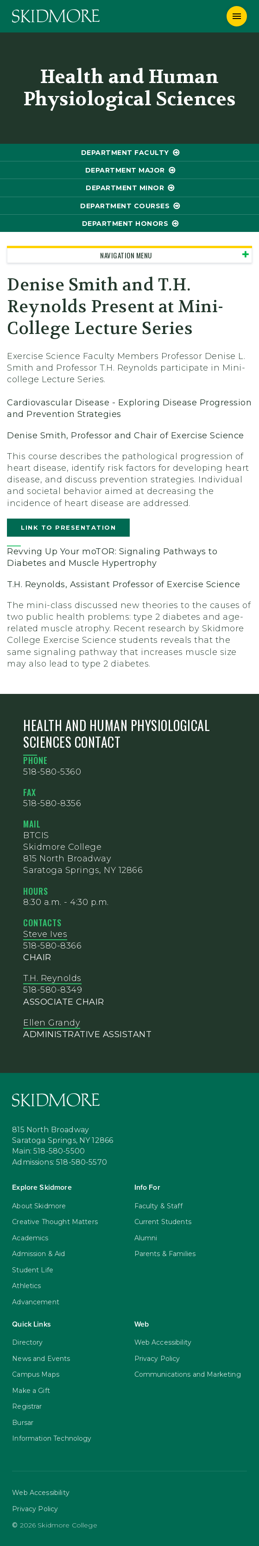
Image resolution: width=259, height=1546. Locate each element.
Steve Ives (45, 934)
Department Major (125, 170)
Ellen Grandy (51, 1023)
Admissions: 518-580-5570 (59, 1162)
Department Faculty (125, 152)
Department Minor (125, 188)
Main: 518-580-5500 (48, 1151)
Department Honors (125, 223)
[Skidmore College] (56, 16)
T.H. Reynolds (52, 978)
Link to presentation (68, 527)
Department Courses (125, 206)
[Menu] (237, 16)
